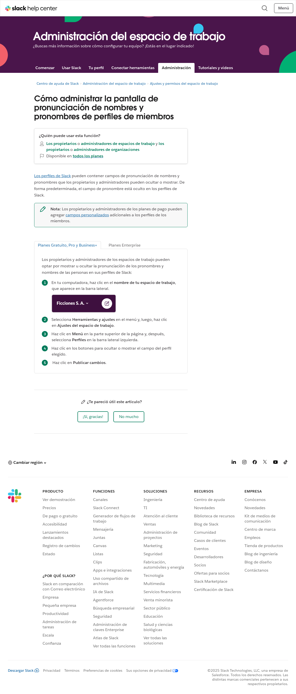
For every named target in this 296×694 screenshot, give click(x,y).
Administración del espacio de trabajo (114, 83)
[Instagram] (244, 463)
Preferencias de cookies (102, 670)
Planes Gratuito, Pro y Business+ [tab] (67, 245)
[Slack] (14, 569)
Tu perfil (96, 67)
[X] (265, 463)
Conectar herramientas (132, 67)
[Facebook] (254, 463)
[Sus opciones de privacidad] (150, 670)
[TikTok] (286, 463)
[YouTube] (275, 463)
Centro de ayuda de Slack (58, 83)
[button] (92, 416)
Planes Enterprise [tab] (125, 245)
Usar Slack (71, 67)
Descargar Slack (23, 670)
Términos (71, 670)
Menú (283, 8)
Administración (176, 67)
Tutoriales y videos (215, 67)
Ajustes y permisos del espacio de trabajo (184, 83)
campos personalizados (87, 215)
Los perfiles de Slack (52, 175)
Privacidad (51, 670)
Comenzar (44, 67)
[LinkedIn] (234, 463)
